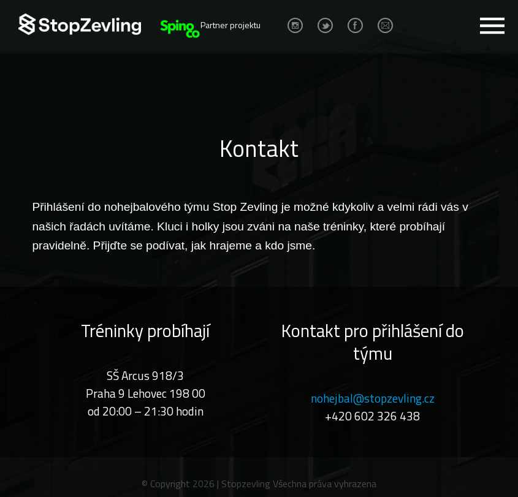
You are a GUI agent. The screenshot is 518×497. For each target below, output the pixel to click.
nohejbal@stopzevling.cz (373, 398)
